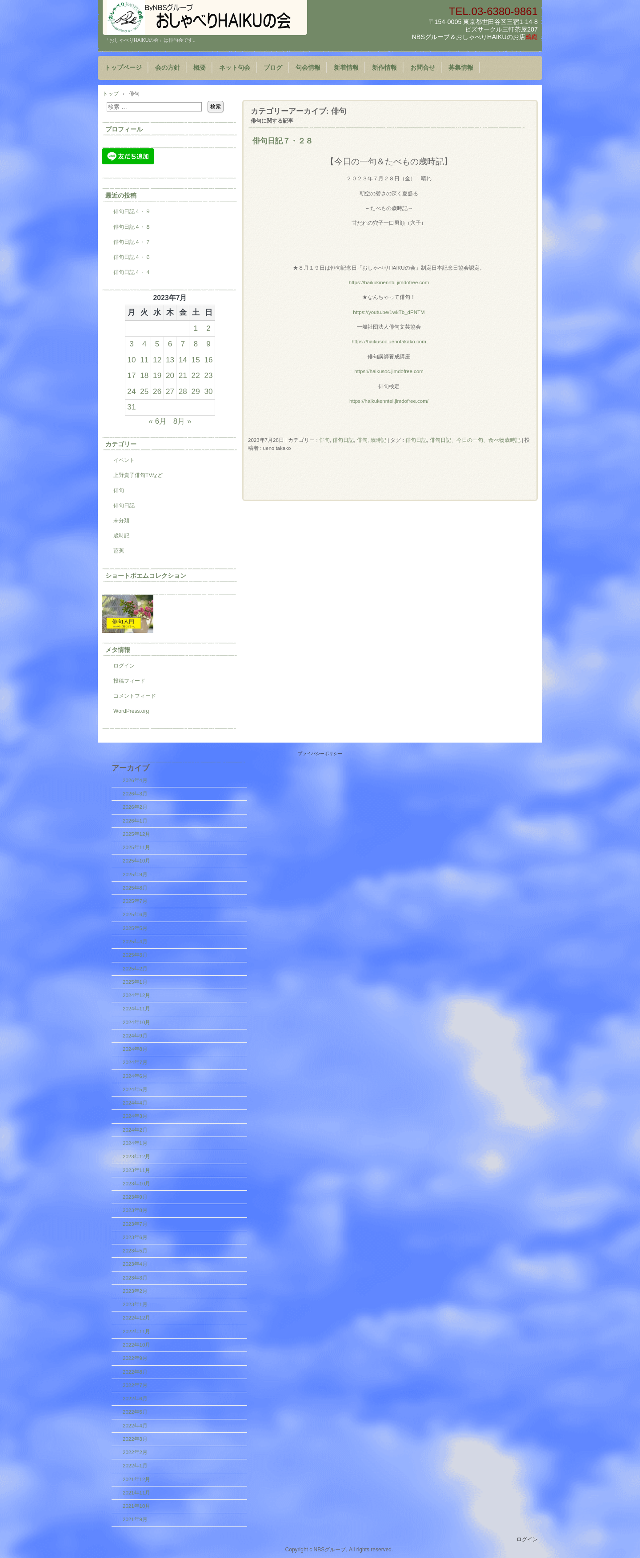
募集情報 (460, 67)
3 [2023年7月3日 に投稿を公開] (131, 343)
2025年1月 (135, 982)
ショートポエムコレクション (145, 575)
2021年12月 (136, 1479)
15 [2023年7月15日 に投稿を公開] (196, 359)
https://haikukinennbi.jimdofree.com (389, 282)
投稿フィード (129, 681)
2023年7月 (135, 1224)
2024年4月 (135, 1102)
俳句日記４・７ (132, 242)
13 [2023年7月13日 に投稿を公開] (170, 359)
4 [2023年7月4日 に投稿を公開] (144, 343)
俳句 (324, 440)
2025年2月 (135, 968)
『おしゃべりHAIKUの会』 (205, 17)
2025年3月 (135, 955)
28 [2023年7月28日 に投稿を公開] (183, 391)
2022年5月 (135, 1412)
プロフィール (124, 129)
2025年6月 (135, 914)
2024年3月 (135, 1116)
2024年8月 (135, 1049)
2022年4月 (135, 1425)
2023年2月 (135, 1291)
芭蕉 (118, 551)
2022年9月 (135, 1358)
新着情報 (346, 67)
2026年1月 (135, 820)
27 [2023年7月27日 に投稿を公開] (170, 391)
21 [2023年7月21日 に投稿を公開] (183, 375)
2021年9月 (135, 1519)
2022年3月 (135, 1439)
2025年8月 (135, 887)
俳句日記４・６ (132, 257)
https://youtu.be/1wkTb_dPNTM (388, 312)
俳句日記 (343, 440)
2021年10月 (136, 1506)
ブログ (273, 67)
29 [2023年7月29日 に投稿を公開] (196, 391)
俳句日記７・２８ (282, 140)
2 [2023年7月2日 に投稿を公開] (208, 328)
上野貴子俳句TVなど (138, 475)
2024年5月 (135, 1089)
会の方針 (167, 67)
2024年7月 (135, 1062)
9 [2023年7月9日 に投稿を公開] (208, 343)
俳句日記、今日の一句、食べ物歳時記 (475, 440)
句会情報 (308, 67)
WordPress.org (131, 711)
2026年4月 (135, 780)
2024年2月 (135, 1130)
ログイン (124, 666)
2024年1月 (135, 1143)
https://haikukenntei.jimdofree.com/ (388, 401)
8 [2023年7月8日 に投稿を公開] (195, 343)
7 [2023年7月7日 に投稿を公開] (183, 343)
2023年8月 (135, 1210)
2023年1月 (135, 1304)
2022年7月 (135, 1385)
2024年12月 (136, 995)
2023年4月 (135, 1264)
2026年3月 (135, 793)
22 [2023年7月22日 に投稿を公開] (196, 375)
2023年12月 (136, 1156)
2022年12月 (136, 1317)
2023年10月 (136, 1183)
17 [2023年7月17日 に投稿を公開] (131, 375)
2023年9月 (135, 1197)
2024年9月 (135, 1035)
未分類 (121, 520)
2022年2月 (135, 1452)
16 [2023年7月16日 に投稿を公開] (208, 359)
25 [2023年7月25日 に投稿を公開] (144, 391)
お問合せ (422, 67)
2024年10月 (136, 1022)
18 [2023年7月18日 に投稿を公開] (144, 375)
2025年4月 (135, 941)
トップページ (123, 67)
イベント (124, 460)
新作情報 (384, 67)
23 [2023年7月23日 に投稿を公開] (208, 375)
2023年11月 (136, 1170)
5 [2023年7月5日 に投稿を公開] (157, 343)
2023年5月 (135, 1250)
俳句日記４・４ (132, 272)
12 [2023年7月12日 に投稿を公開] (157, 359)
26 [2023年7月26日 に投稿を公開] (157, 391)
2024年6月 (135, 1076)
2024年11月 (136, 1008)
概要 (199, 67)
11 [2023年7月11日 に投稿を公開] (144, 359)
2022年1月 (135, 1465)
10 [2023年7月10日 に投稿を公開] (131, 359)
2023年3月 (135, 1277)
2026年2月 (135, 807)
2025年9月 (135, 874)
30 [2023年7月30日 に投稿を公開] (208, 391)
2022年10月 (136, 1344)
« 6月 (157, 421)
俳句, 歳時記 (371, 440)
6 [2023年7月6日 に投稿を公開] (170, 343)
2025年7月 (135, 901)
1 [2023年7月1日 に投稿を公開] (195, 328)
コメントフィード (134, 696)
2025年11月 (136, 847)
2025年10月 (136, 860)
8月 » (182, 421)
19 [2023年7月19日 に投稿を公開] (157, 375)
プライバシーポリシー (320, 753)
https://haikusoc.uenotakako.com (389, 341)
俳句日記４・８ (132, 227)
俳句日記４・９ (132, 211)
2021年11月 (136, 1492)
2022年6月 (135, 1398)
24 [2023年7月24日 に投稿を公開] (131, 391)
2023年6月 (135, 1237)
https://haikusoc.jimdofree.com (389, 371)
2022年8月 (135, 1372)
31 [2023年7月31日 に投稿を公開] (131, 406)
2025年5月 (135, 928)
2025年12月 (136, 834)
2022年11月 (136, 1331)
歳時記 (121, 536)
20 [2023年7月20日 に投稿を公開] (170, 375)
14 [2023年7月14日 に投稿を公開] (183, 359)
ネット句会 (234, 67)
